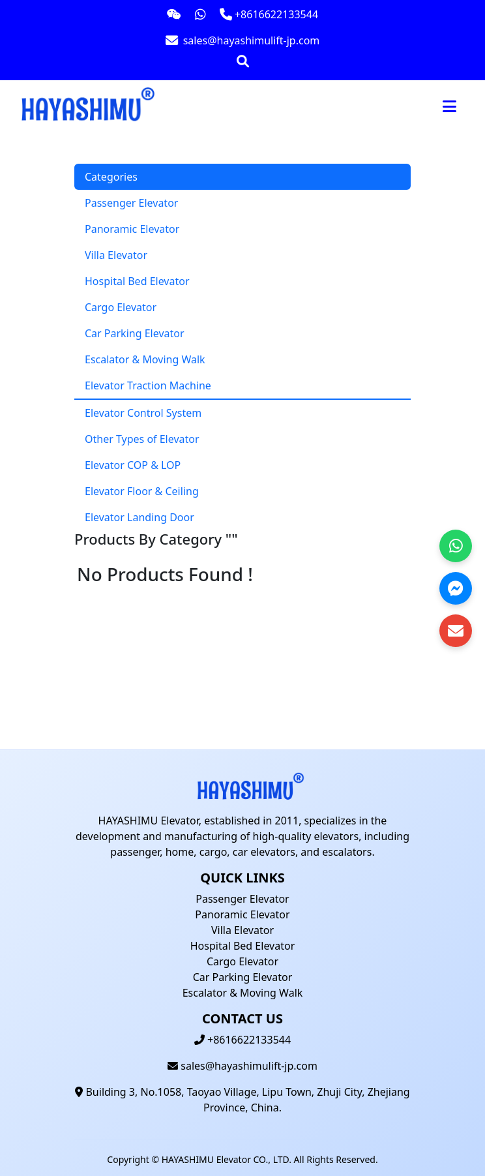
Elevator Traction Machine (148, 385)
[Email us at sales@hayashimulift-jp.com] (242, 40)
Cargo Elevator (120, 307)
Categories (111, 177)
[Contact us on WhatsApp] (200, 14)
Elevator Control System (143, 413)
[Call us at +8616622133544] (269, 14)
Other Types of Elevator (142, 439)
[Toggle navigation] (449, 106)
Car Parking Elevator (134, 333)
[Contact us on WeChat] (174, 14)
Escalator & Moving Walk (145, 359)
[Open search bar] (243, 61)
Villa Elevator (116, 255)
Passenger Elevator (131, 203)
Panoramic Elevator (132, 229)
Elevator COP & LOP (133, 465)
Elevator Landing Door (139, 517)
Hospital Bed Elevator (137, 281)
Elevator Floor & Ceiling (142, 491)
